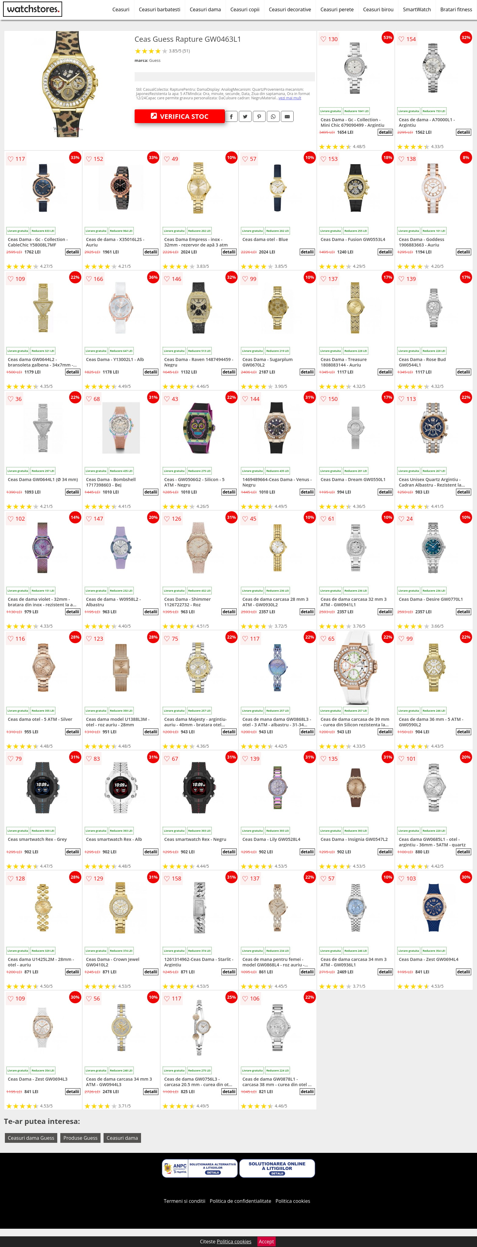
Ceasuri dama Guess (31, 1138)
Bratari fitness (456, 9)
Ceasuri (120, 9)
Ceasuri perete (337, 9)
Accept (266, 1241)
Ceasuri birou (378, 9)
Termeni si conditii (185, 1201)
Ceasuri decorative (290, 9)
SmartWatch (417, 9)
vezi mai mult (290, 98)
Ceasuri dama (205, 9)
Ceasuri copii (245, 9)
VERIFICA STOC (180, 116)
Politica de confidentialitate (240, 1201)
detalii (385, 132)
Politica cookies (293, 1201)
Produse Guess (80, 1138)
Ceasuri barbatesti (159, 9)
